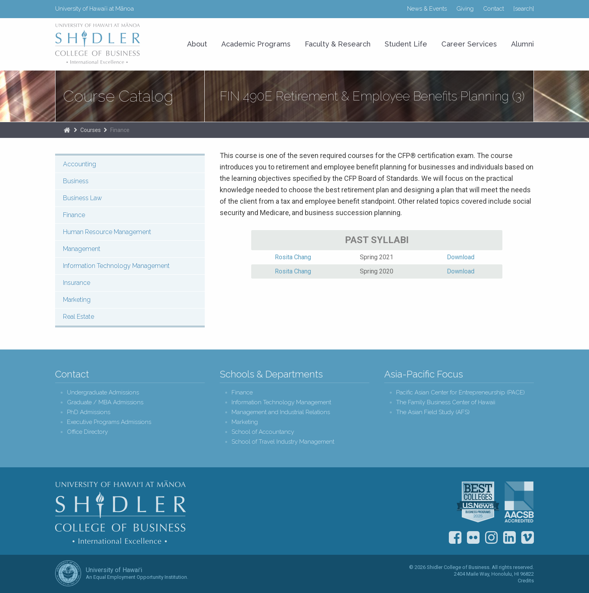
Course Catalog (118, 96)
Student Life (406, 44)
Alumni (522, 44)
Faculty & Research (337, 44)
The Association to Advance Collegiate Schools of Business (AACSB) (519, 501)
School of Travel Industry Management (283, 442)
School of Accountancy (263, 432)
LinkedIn (509, 537)
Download (460, 257)
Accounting (79, 164)
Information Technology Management (116, 266)
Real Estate (78, 316)
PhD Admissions (88, 412)
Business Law (82, 198)
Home (67, 130)
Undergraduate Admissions (103, 392)
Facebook (455, 537)
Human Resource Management (107, 232)
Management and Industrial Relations (281, 412)
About (197, 44)
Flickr (473, 537)
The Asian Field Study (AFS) (433, 412)
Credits (526, 581)
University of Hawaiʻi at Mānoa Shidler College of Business (98, 43)
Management (81, 249)
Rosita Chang (293, 257)
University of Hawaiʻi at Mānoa (94, 8)
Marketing (77, 299)
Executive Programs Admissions (109, 422)
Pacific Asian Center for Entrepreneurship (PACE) (460, 392)
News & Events (427, 8)
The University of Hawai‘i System (68, 573)
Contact (493, 8)
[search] (523, 8)
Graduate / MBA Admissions (105, 402)
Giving (465, 8)
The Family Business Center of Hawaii (445, 402)
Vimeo (527, 537)
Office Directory (87, 432)
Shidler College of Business (120, 512)
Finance (120, 130)
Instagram (491, 537)
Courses (90, 130)
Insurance (76, 282)
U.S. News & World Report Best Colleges (478, 501)
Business (76, 181)
